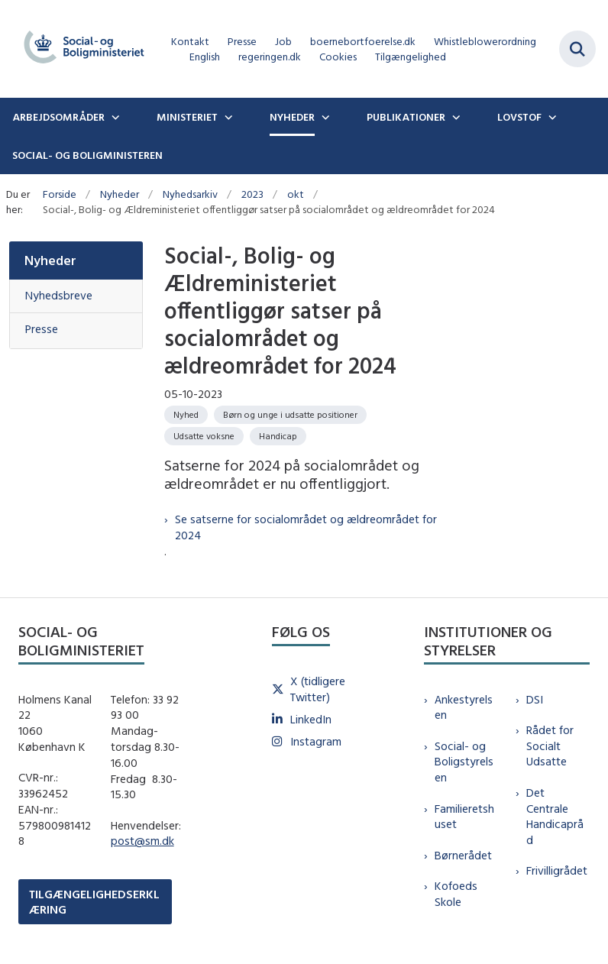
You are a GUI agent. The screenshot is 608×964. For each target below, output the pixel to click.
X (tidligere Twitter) (317, 689)
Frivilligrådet (556, 870)
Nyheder (292, 117)
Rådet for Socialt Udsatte (550, 746)
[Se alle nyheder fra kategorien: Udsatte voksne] (204, 436)
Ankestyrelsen (464, 707)
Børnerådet (463, 855)
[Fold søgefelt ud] (577, 49)
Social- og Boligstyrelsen (464, 762)
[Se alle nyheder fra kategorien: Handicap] (278, 436)
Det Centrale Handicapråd (555, 816)
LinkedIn (310, 719)
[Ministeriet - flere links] (227, 117)
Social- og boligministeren (87, 155)
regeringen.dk (269, 57)
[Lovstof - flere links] (551, 117)
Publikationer (406, 117)
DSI (534, 699)
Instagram (315, 741)
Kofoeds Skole (456, 893)
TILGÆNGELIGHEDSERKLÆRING (94, 901)
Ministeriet (187, 117)
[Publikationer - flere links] (454, 117)
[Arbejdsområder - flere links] (114, 117)
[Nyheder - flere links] (324, 117)
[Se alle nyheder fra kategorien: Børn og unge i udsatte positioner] (290, 415)
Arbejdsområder (58, 117)
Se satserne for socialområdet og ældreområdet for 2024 (306, 527)
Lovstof (519, 117)
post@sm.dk (142, 840)
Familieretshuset (464, 816)
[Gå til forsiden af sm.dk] (79, 48)
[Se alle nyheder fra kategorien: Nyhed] (186, 415)
